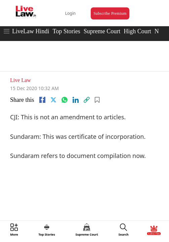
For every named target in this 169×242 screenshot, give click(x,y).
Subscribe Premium (103, 8)
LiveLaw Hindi (30, 25)
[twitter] (53, 89)
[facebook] (42, 89)
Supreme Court (102, 25)
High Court (137, 25)
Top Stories (66, 25)
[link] (87, 89)
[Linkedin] (76, 89)
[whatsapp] (64, 89)
